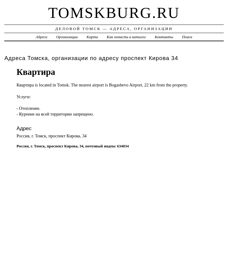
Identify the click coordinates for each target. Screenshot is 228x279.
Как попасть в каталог (126, 37)
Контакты (164, 37)
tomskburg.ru (114, 12)
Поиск (187, 37)
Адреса (41, 37)
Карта (92, 37)
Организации (67, 37)
